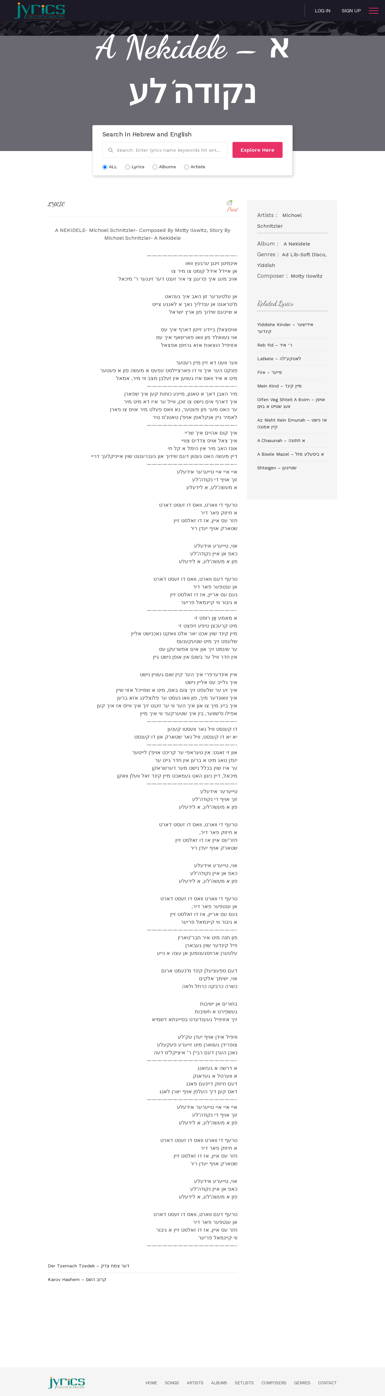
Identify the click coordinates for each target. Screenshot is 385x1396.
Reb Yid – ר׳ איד (274, 345)
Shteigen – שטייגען (277, 467)
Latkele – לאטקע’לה (279, 358)
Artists (195, 1382)
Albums (219, 1382)
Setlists (244, 1382)
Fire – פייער (269, 372)
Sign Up (351, 10)
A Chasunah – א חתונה (281, 440)
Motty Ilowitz (307, 276)
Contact (327, 1382)
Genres (302, 1382)
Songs (172, 1382)
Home (151, 1382)
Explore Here (257, 150)
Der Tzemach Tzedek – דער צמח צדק (88, 1265)
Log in (322, 10)
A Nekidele (297, 244)
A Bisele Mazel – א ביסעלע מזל (290, 454)
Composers (273, 1382)
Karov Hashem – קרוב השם (77, 1279)
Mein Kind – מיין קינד (279, 385)
